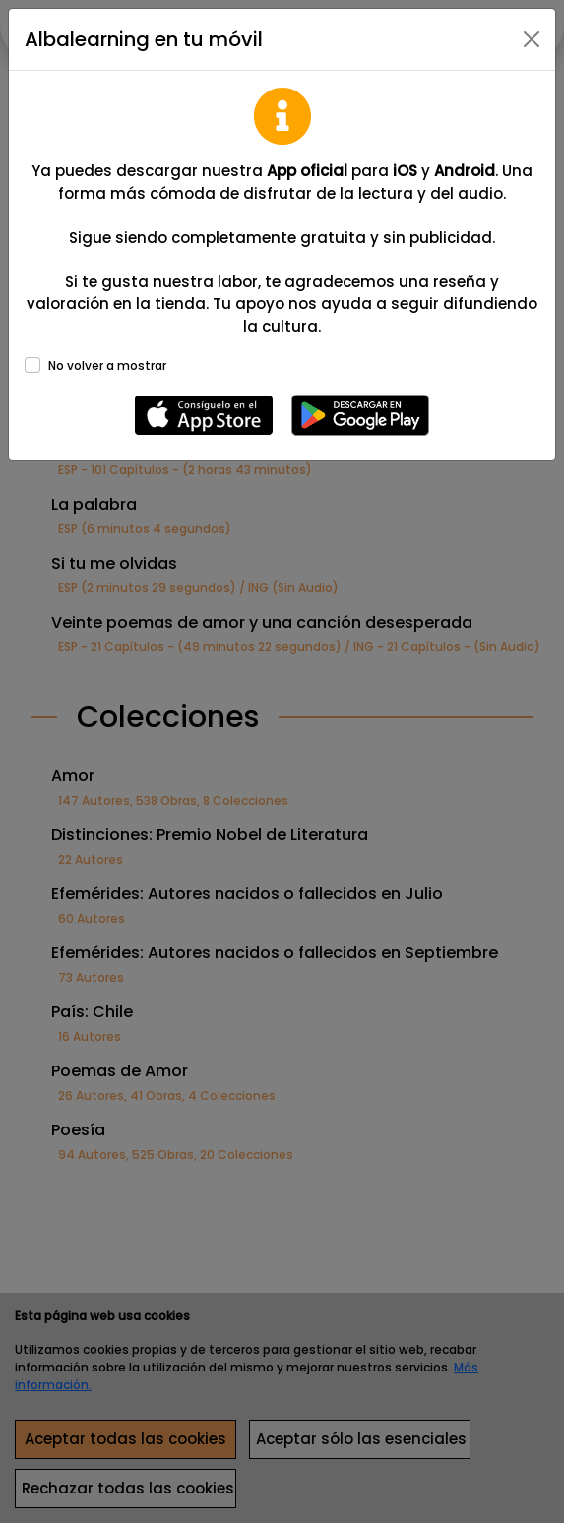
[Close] (531, 39)
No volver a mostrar (107, 365)
